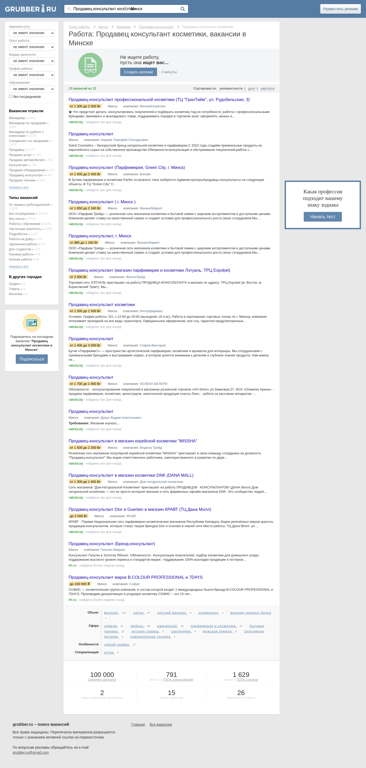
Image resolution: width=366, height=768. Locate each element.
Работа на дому (21, 239)
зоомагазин (208, 618)
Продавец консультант (26, 175)
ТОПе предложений (178, 685)
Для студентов (20, 249)
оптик (109, 658)
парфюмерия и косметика (214, 631)
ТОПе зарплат (247, 685)
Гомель (14, 289)
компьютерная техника (151, 642)
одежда (111, 631)
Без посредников (22, 213)
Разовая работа (21, 254)
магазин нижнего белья (250, 618)
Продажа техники (22, 180)
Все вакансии (161, 730)
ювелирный (167, 631)
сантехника (181, 637)
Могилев (15, 294)
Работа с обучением (24, 224)
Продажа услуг (20, 155)
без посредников (27, 97)
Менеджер (17, 118)
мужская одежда (218, 637)
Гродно (14, 284)
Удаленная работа (23, 244)
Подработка (18, 234)
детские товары (145, 637)
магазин (111, 618)
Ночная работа (20, 259)
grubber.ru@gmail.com (31, 758)
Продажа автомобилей (26, 160)
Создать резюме (139, 72)
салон (139, 618)
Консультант (18, 165)
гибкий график (117, 650)
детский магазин (172, 618)
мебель (138, 631)
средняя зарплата (102, 685)
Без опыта (17, 219)
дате (251, 88)
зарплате (267, 88)
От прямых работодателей (29, 205)
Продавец (16, 150)
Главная (138, 730)
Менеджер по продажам (27, 123)
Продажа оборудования (27, 170)
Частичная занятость (25, 229)
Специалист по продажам (28, 141)
